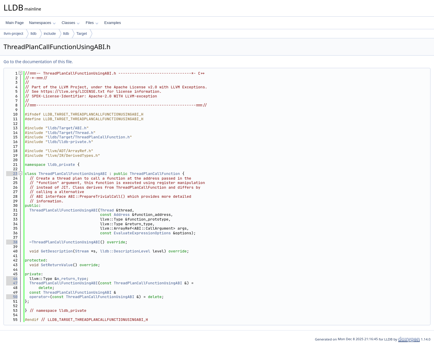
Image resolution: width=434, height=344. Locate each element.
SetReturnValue (57, 264)
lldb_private (61, 164)
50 (12, 296)
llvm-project (13, 33)
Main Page (15, 22)
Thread (107, 210)
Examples (112, 22)
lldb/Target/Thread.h (70, 132)
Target (81, 33)
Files (92, 22)
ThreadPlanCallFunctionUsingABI (73, 173)
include (50, 33)
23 (12, 173)
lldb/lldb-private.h (69, 141)
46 (12, 278)
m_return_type (71, 278)
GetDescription (57, 251)
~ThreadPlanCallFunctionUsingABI (65, 242)
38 (12, 242)
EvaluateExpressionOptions (142, 233)
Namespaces (42, 22)
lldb (33, 33)
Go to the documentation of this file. (38, 61)
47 (12, 283)
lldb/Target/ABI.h (67, 127)
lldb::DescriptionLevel (125, 251)
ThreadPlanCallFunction (155, 173)
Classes (71, 22)
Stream (82, 251)
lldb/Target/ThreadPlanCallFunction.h (89, 137)
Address (122, 214)
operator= (40, 296)
